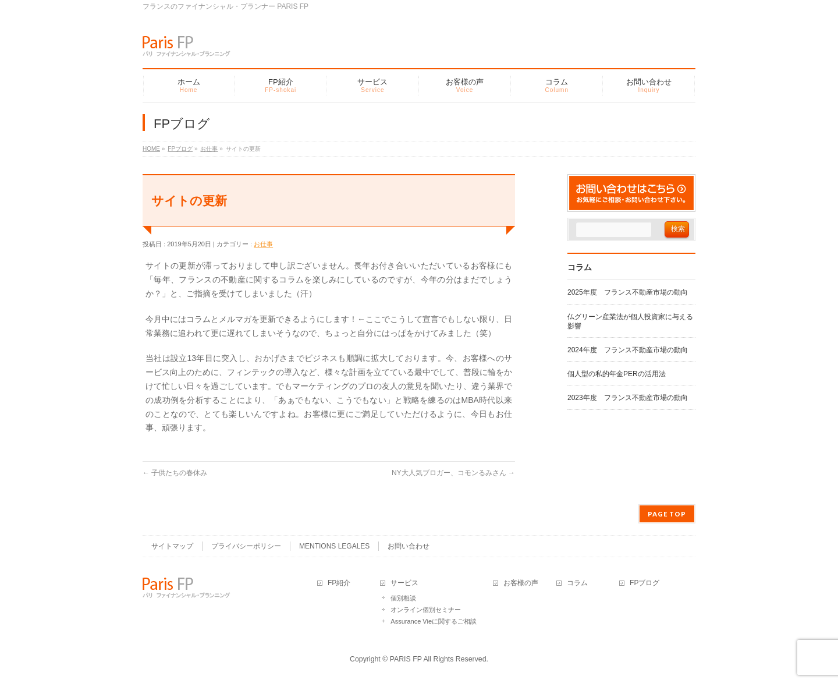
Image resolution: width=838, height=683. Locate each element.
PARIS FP (406, 659)
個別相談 (403, 597)
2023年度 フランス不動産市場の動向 (627, 398)
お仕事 (263, 243)
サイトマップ (172, 546)
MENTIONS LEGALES (334, 546)
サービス (404, 583)
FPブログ (644, 583)
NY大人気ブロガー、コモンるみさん (453, 473)
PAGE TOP (667, 514)
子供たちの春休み (175, 473)
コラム (577, 583)
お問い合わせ (408, 546)
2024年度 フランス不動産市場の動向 (627, 350)
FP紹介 (339, 583)
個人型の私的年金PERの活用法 (616, 374)
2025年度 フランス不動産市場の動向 (627, 292)
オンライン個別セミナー (425, 609)
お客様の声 (520, 583)
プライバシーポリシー (246, 546)
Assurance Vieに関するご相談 (433, 621)
